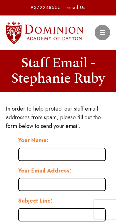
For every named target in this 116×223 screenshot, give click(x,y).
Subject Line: (35, 201)
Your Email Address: (44, 171)
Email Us (76, 7)
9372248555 (46, 7)
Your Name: (33, 140)
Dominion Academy (45, 32)
